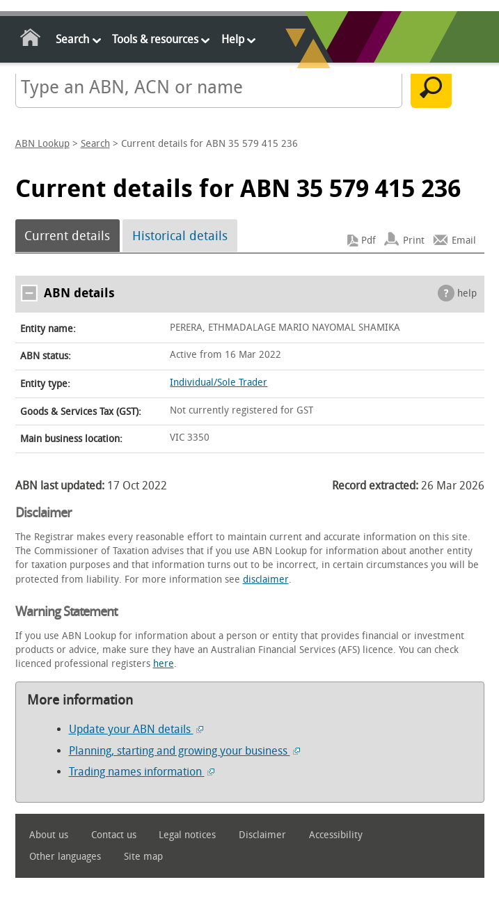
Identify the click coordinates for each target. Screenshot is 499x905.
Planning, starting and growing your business (184, 750)
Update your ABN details (136, 729)
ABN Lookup (42, 144)
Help (232, 39)
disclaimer (266, 579)
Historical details (180, 236)
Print (414, 240)
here (163, 664)
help (467, 293)
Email (464, 240)
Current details (67, 236)
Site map (143, 857)
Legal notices (187, 835)
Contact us (113, 835)
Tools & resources (155, 39)
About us (48, 835)
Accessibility (336, 835)
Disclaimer (262, 835)
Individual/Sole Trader (218, 382)
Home (31, 40)
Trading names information (141, 771)
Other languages (65, 857)
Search (72, 39)
